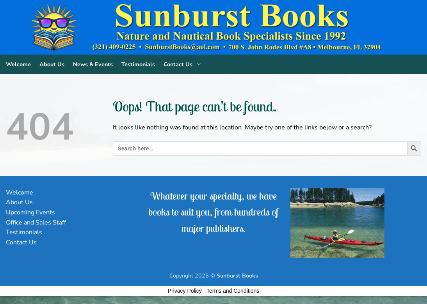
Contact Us (184, 64)
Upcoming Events (30, 212)
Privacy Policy (185, 291)
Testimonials (138, 64)
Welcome (18, 64)
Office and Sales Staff (36, 222)
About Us (51, 64)
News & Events (93, 64)
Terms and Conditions (232, 291)
